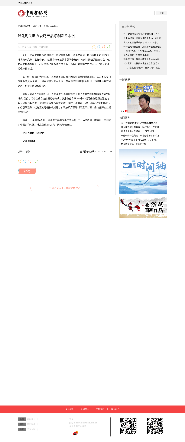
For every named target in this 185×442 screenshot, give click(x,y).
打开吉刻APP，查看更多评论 (64, 188)
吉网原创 (54, 26)
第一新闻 (43, 26)
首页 (35, 26)
